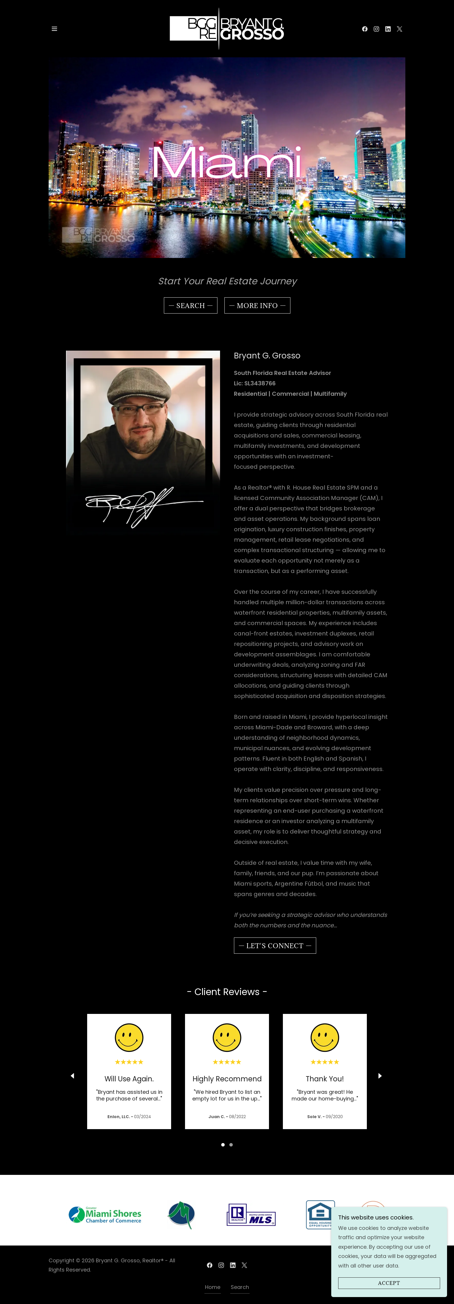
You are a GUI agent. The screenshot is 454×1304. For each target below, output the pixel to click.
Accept (389, 1283)
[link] (226, 28)
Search (190, 305)
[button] (54, 28)
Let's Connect (275, 946)
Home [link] (212, 1287)
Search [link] (240, 1287)
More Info (257, 305)
